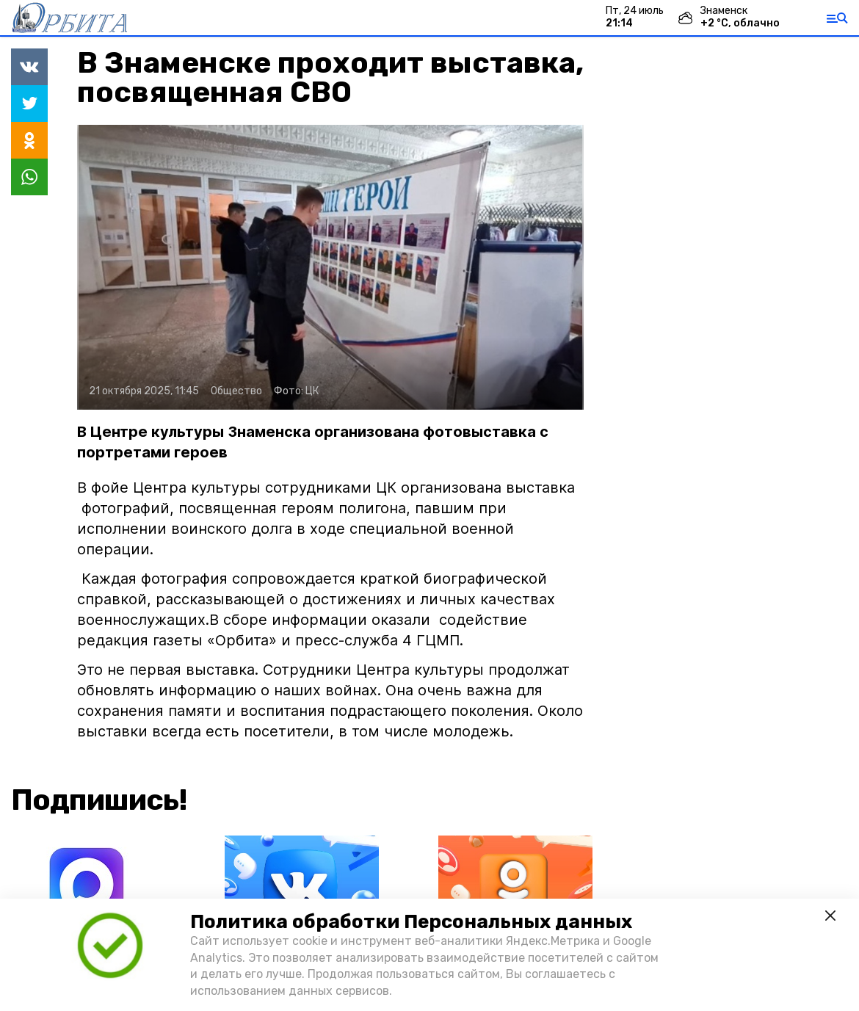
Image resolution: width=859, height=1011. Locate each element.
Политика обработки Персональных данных (411, 921)
